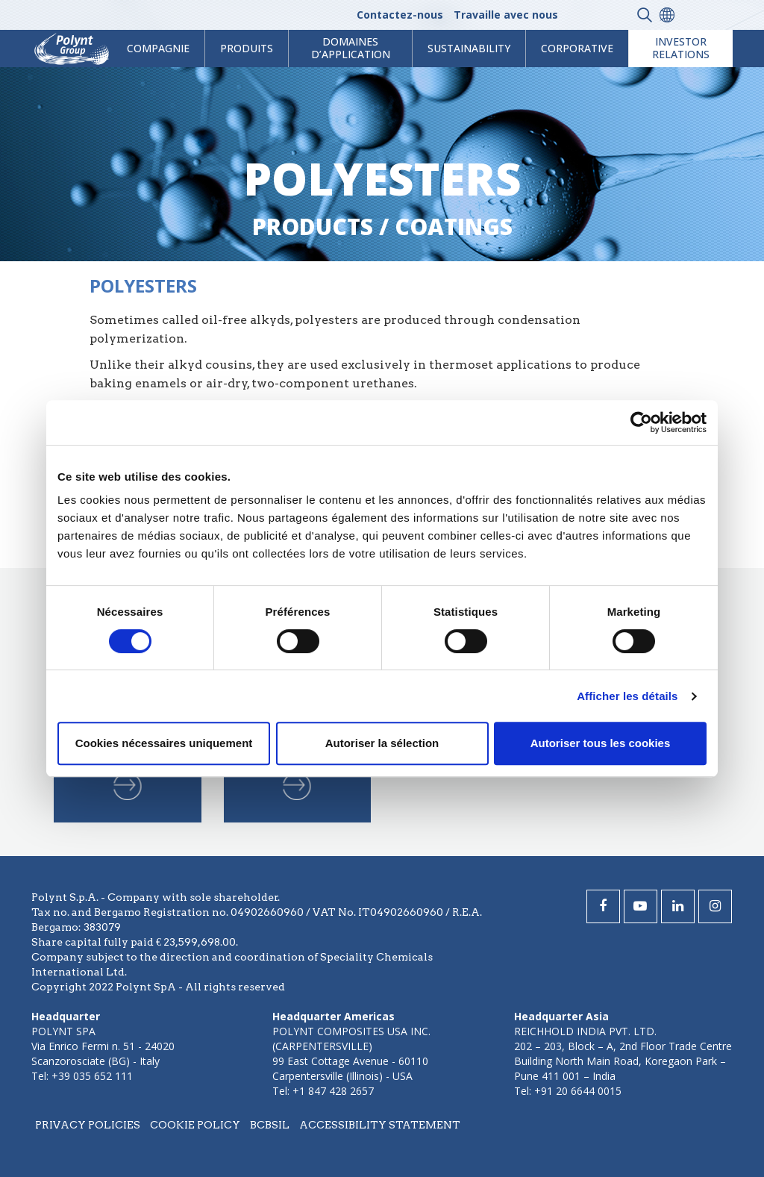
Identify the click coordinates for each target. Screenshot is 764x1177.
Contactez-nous (400, 14)
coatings (454, 226)
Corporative (577, 48)
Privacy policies (87, 1125)
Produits (246, 48)
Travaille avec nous (506, 14)
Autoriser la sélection (382, 743)
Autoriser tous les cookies (600, 743)
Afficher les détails (627, 696)
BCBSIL (269, 1125)
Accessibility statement (379, 1125)
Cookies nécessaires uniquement (164, 743)
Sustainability (469, 48)
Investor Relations (681, 47)
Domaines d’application (350, 47)
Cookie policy (195, 1125)
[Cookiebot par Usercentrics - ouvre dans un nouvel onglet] (641, 422)
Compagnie (158, 48)
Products (312, 226)
